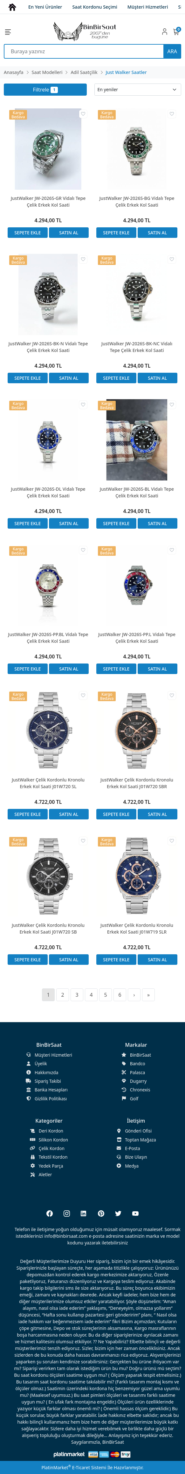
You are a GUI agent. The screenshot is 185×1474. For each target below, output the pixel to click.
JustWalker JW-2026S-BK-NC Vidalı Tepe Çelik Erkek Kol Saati (137, 347)
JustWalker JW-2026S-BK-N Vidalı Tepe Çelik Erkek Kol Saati (48, 347)
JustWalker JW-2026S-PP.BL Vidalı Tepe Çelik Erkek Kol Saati (48, 637)
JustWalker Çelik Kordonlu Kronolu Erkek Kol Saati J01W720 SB (48, 928)
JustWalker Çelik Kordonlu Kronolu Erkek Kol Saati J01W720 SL (48, 783)
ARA (172, 51)
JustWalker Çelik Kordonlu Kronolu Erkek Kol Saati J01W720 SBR (136, 783)
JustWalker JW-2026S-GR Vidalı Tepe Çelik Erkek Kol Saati (48, 201)
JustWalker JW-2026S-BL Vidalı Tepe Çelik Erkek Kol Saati (137, 492)
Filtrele (45, 89)
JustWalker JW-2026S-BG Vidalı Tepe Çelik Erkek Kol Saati (137, 201)
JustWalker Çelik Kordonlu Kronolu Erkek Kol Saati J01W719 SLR (136, 928)
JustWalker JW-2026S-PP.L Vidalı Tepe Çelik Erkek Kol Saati (136, 637)
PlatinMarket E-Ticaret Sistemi (73, 1467)
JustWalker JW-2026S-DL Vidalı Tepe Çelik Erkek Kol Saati (48, 492)
